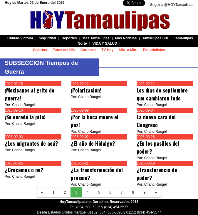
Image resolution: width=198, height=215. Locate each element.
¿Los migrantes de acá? (31, 143)
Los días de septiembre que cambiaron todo (162, 94)
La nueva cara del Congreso (156, 121)
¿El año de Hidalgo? (93, 143)
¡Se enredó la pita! (25, 117)
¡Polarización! (86, 90)
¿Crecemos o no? (24, 170)
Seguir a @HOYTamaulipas (171, 5)
